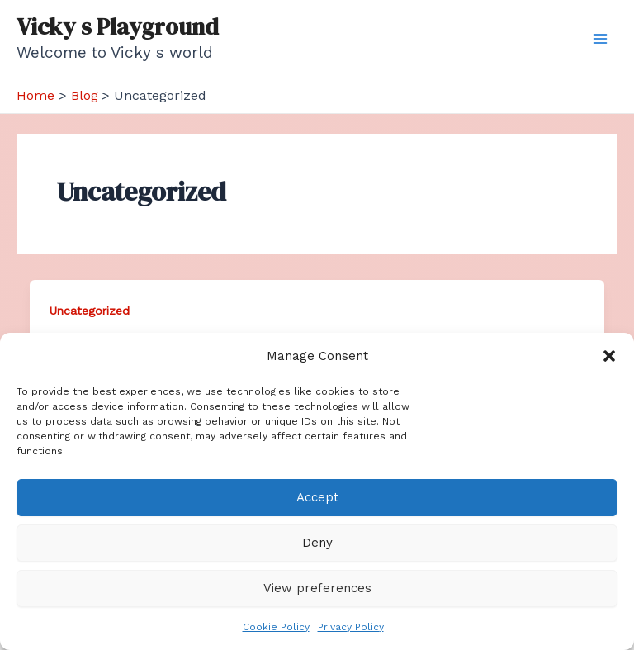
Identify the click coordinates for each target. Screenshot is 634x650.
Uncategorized (90, 310)
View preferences (317, 588)
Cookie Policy (276, 627)
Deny (317, 542)
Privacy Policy (351, 627)
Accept (317, 497)
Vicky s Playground (118, 26)
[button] (609, 356)
